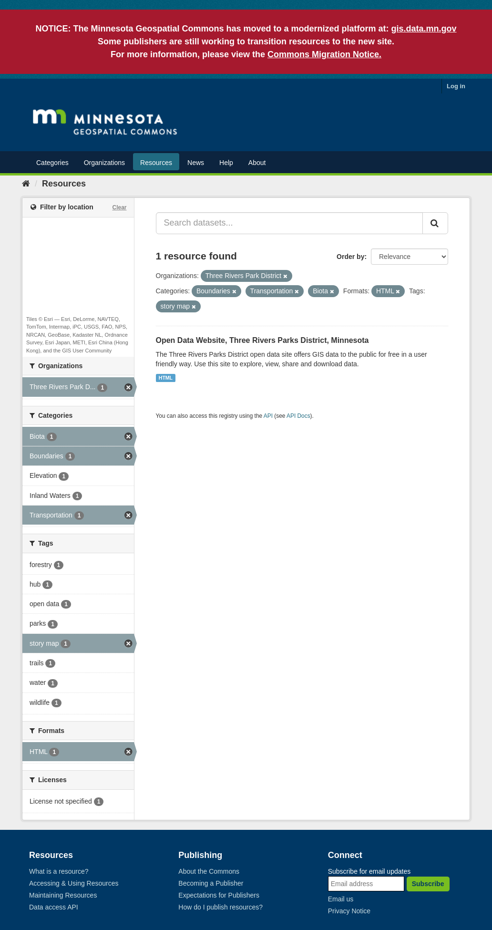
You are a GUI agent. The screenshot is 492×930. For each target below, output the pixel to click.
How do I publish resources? (220, 907)
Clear (119, 207)
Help (226, 162)
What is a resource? (59, 871)
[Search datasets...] (289, 223)
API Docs (298, 416)
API (268, 416)
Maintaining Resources (63, 895)
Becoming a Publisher (210, 883)
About (257, 162)
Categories (52, 162)
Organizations (104, 162)
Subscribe (428, 884)
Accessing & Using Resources (74, 883)
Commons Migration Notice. (324, 54)
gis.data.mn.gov (424, 28)
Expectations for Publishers (218, 895)
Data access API (53, 907)
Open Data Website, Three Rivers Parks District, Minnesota (262, 340)
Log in (456, 86)
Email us (341, 899)
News (195, 162)
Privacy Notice (349, 911)
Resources (156, 162)
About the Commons (208, 871)
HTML (166, 378)
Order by (350, 256)
